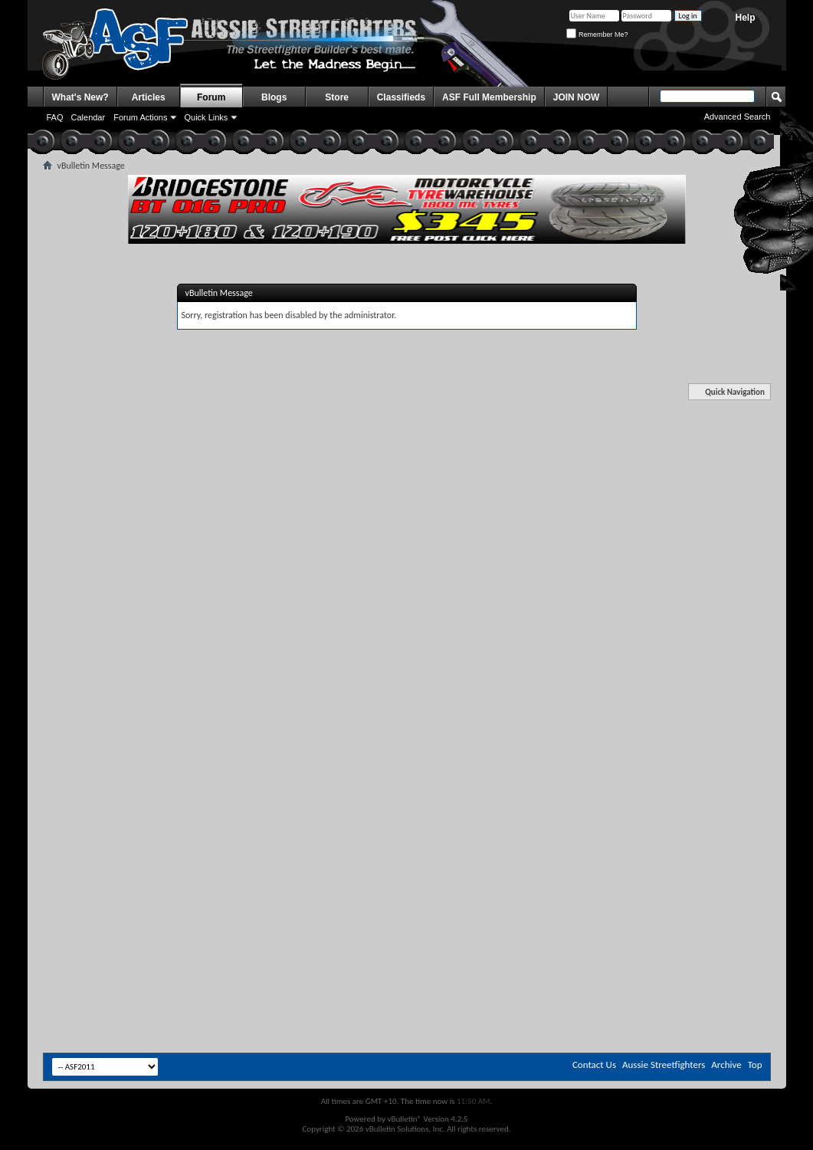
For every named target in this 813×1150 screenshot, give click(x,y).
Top (755, 1064)
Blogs (274, 97)
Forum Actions (140, 117)
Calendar (88, 117)
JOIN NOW (576, 97)
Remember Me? (597, 34)
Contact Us (594, 1064)
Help (745, 17)
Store (337, 97)
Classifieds (401, 97)
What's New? (80, 97)
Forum (211, 97)
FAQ (55, 117)
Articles (149, 97)
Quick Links (206, 117)
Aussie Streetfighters (663, 1064)
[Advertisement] (406, 504)
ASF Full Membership (489, 97)
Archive (726, 1064)
